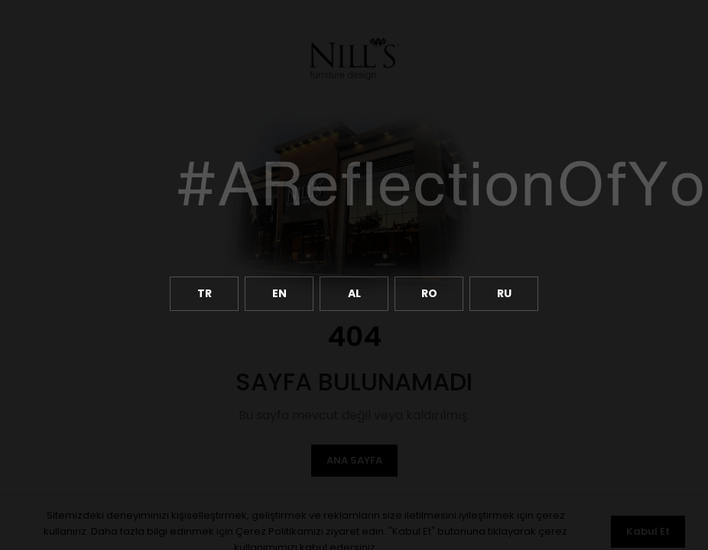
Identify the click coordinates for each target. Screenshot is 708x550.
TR (204, 293)
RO (429, 293)
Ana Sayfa (354, 460)
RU (504, 293)
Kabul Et (648, 531)
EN (279, 293)
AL (354, 293)
